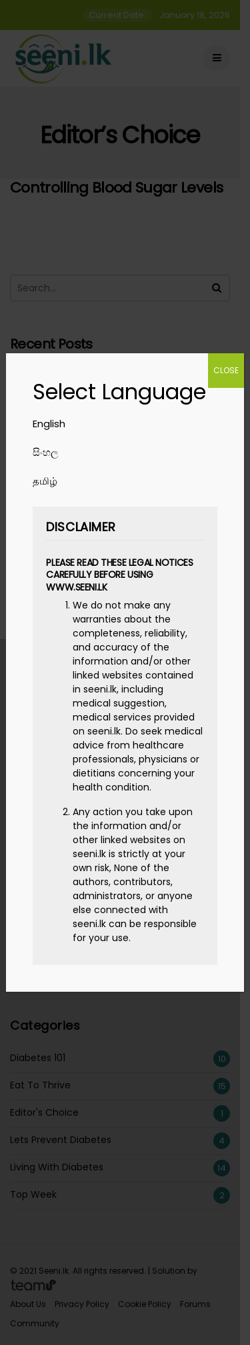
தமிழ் (45, 481)
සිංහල (45, 452)
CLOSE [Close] (226, 370)
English (49, 424)
